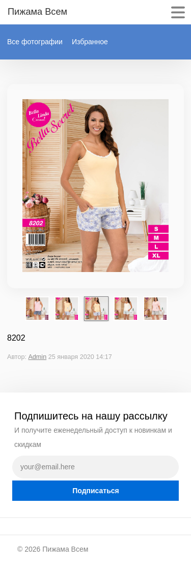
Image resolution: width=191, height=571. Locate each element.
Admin (37, 356)
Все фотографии (35, 42)
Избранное (90, 42)
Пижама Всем (65, 549)
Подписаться (95, 491)
